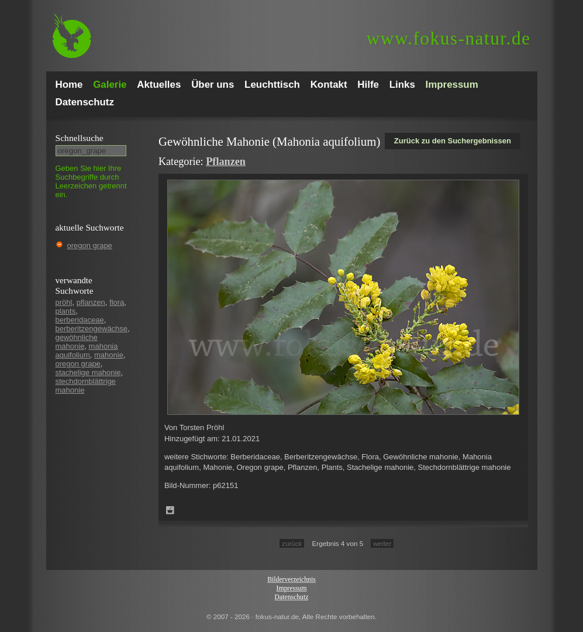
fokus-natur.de (449, 38)
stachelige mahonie (88, 372)
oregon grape (89, 245)
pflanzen (91, 302)
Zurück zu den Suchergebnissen (452, 140)
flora (116, 302)
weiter (382, 543)
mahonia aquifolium (87, 350)
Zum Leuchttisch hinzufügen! (170, 510)
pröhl (64, 302)
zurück (292, 543)
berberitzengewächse (92, 328)
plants (66, 311)
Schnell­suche (80, 138)
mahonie (108, 355)
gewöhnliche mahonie (77, 342)
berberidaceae (80, 319)
